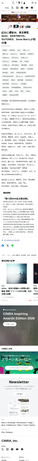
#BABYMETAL (14, 69)
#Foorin (5, 91)
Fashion (32, 425)
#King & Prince (27, 87)
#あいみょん (19, 76)
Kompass (9, 432)
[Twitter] (12, 8)
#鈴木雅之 (5, 72)
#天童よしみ (24, 57)
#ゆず (19, 50)
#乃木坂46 (30, 69)
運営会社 (21, 457)
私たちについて (6, 457)
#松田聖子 (31, 54)
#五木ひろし (14, 54)
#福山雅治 (14, 61)
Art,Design (11, 422)
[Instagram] (17, 8)
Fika (3, 432)
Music (8, 255)
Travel (25, 425)
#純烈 (10, 91)
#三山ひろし (15, 83)
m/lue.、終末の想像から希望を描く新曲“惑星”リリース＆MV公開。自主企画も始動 (17, 291)
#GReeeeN (6, 80)
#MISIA (23, 69)
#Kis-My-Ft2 (29, 80)
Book (3, 425)
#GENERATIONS (30, 76)
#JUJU (31, 65)
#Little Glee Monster (8, 76)
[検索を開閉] (32, 2)
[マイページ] (2, 2)
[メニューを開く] (35, 2)
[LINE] (32, 8)
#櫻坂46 (5, 95)
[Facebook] (22, 8)
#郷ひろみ (5, 54)
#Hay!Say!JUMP (14, 95)
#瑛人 (22, 91)
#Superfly (5, 69)
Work (19, 425)
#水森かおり (6, 57)
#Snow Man (6, 87)
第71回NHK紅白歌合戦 (11, 240)
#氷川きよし (6, 61)
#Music (13, 80)
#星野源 (5, 50)
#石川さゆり (15, 57)
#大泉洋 (26, 61)
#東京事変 (24, 65)
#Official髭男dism (16, 87)
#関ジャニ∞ (26, 50)
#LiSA (12, 72)
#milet (16, 91)
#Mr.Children (15, 65)
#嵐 (21, 61)
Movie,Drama (21, 422)
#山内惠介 (23, 83)
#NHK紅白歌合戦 (21, 72)
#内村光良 (12, 50)
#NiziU (28, 91)
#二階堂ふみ (6, 65)
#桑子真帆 (20, 80)
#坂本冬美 (22, 54)
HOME (3, 255)
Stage (30, 422)
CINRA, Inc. (10, 440)
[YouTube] (27, 7)
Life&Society (11, 425)
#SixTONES (6, 83)
